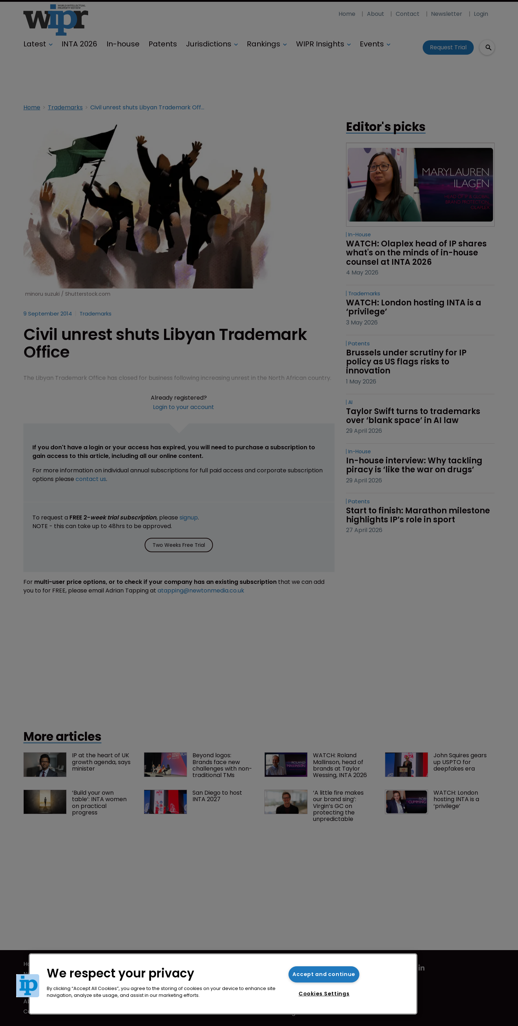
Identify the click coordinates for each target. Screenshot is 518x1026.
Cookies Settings (324, 993)
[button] (27, 985)
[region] (223, 983)
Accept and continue (323, 974)
